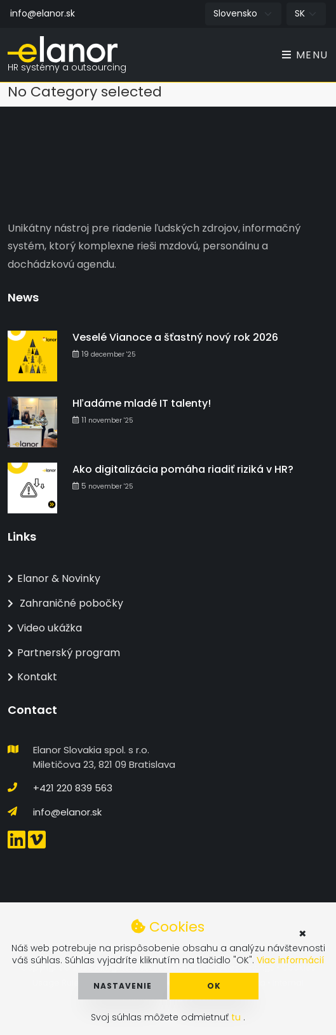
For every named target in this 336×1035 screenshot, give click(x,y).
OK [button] (214, 985)
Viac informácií (290, 960)
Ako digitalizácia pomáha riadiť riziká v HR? (182, 469)
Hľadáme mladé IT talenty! (141, 403)
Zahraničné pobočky (65, 603)
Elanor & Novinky (54, 578)
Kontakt (32, 676)
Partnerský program (64, 652)
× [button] (303, 933)
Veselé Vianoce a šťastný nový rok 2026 (175, 337)
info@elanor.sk (42, 13)
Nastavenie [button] (122, 985)
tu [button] (237, 1017)
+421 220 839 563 (72, 787)
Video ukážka (45, 628)
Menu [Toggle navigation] (305, 55)
